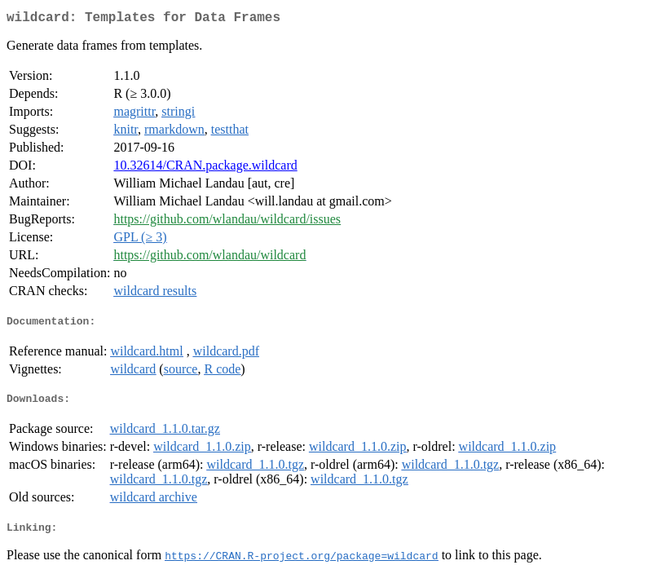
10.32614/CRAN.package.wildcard (205, 168)
